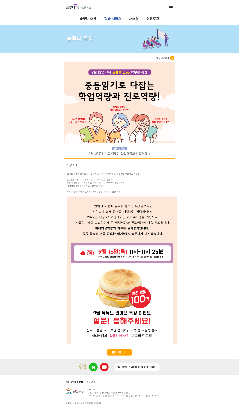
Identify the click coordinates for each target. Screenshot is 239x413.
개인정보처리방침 (74, 382)
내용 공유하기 (162, 58)
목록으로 (121, 352)
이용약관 (90, 382)
